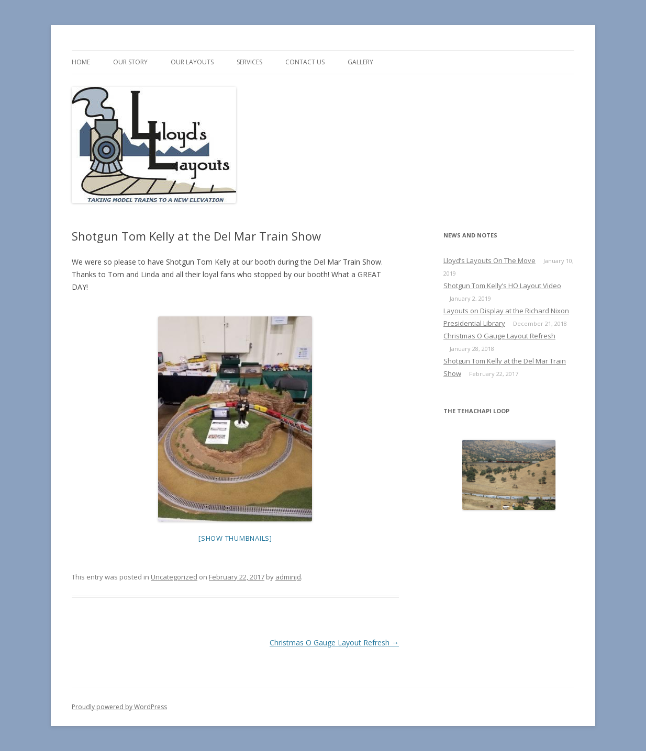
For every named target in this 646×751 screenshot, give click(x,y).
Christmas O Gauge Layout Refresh (334, 642)
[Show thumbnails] (235, 538)
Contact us (305, 62)
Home (81, 62)
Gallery (360, 62)
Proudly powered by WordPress (119, 706)
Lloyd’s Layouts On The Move (489, 260)
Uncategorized (174, 577)
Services (249, 62)
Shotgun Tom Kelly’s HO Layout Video (502, 285)
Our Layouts (192, 62)
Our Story (130, 62)
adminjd (288, 577)
